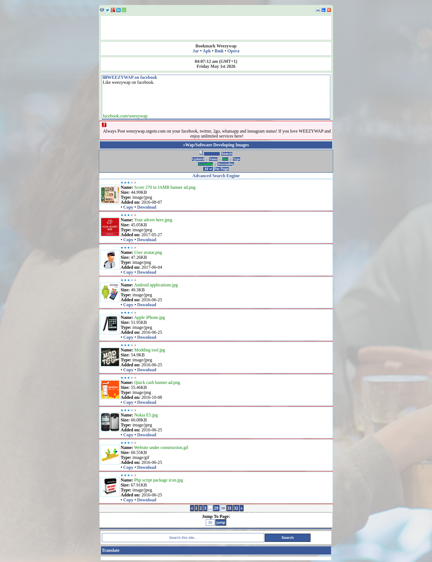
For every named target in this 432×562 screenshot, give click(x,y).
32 (236, 508)
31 (229, 508)
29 (216, 508)
